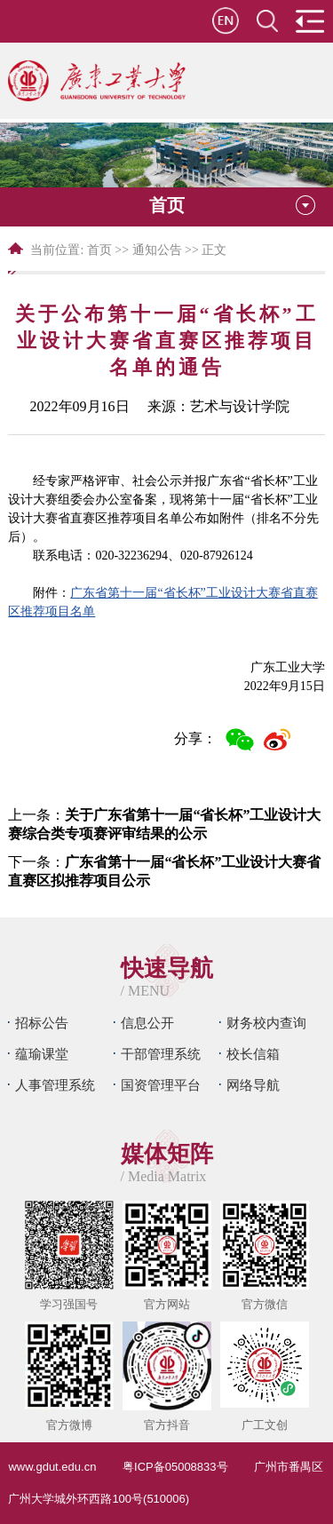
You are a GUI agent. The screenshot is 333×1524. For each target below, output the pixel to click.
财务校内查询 (266, 1022)
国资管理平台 (161, 1084)
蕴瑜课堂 (41, 1053)
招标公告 (41, 1022)
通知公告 (157, 250)
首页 (99, 250)
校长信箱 (253, 1053)
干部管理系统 (161, 1053)
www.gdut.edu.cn (52, 1466)
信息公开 (147, 1022)
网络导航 (253, 1084)
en (225, 21)
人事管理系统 (55, 1084)
